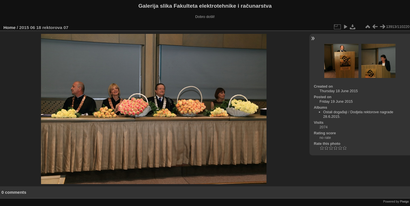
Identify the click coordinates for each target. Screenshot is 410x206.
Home (9, 27)
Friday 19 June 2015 (336, 101)
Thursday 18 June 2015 (338, 91)
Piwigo (404, 201)
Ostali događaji (335, 112)
